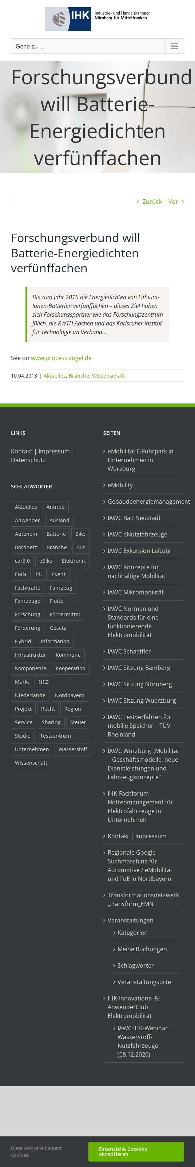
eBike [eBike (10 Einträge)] (45, 560)
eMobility (120, 485)
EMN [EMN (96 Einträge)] (21, 574)
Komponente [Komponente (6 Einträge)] (30, 668)
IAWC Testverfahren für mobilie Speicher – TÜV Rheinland (139, 725)
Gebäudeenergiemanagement (144, 501)
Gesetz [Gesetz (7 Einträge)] (58, 627)
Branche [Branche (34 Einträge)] (57, 547)
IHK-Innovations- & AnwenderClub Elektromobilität (133, 1007)
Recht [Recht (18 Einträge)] (48, 708)
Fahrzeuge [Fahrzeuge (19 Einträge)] (27, 600)
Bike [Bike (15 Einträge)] (80, 533)
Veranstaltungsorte (144, 982)
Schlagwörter (136, 965)
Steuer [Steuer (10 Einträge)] (78, 722)
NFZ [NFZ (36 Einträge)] (43, 681)
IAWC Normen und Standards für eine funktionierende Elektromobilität (133, 622)
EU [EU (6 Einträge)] (39, 574)
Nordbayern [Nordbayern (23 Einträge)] (69, 695)
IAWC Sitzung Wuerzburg (142, 700)
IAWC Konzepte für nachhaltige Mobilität (137, 571)
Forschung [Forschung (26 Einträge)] (27, 614)
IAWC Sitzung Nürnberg (140, 684)
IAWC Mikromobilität (136, 592)
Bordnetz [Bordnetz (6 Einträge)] (26, 547)
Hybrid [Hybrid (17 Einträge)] (23, 641)
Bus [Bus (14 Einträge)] (80, 547)
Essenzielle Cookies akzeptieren (123, 1151)
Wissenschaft (108, 375)
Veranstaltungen (131, 920)
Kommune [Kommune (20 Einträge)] (68, 654)
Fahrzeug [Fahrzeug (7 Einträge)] (61, 587)
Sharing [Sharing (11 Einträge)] (51, 722)
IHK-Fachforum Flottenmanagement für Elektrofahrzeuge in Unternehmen (140, 806)
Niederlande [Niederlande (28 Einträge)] (30, 695)
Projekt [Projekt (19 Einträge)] (23, 708)
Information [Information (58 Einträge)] (55, 641)
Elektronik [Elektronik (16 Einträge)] (74, 560)
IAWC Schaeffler (129, 651)
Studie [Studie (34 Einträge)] (23, 735)
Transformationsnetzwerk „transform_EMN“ (143, 899)
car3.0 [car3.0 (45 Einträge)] (22, 560)
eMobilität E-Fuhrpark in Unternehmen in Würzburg (141, 460)
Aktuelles (55, 375)
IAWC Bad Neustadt (134, 518)
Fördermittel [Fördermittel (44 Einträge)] (65, 614)
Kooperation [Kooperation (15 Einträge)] (70, 668)
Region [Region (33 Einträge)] (72, 708)
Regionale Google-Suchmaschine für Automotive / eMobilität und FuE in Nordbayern (140, 865)
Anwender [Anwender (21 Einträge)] (27, 520)
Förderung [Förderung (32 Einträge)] (27, 627)
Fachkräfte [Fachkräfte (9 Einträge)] (27, 587)
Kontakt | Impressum (137, 836)
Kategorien (133, 933)
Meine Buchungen (142, 949)
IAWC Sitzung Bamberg (139, 668)
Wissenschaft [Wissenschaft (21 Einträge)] (31, 762)
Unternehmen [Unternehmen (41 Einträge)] (32, 749)
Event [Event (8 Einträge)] (58, 574)
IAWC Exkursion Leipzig (139, 551)
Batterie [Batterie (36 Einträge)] (56, 533)
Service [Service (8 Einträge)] (23, 722)
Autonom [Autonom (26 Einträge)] (26, 533)
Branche (79, 375)
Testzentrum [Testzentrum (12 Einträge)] (55, 735)
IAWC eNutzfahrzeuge (137, 534)
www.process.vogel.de (61, 358)
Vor (173, 202)
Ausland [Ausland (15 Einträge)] (59, 520)
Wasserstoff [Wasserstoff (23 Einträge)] (73, 749)
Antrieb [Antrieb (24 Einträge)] (56, 506)
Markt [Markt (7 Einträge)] (22, 681)
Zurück (152, 202)
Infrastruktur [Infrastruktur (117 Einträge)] (30, 654)
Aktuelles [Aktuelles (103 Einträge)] (26, 506)
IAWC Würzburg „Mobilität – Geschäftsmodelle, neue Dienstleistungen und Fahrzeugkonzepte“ (143, 764)
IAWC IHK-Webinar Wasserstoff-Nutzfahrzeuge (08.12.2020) (143, 1041)
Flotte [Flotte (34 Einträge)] (56, 600)
